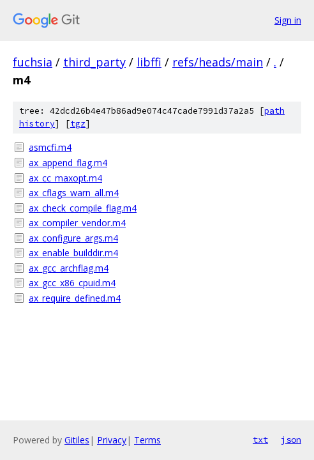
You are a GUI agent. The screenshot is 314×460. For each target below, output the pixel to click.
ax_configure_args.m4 (73, 238)
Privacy (111, 440)
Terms (147, 440)
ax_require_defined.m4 (75, 298)
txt (260, 439)
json (291, 439)
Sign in (287, 20)
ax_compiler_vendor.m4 (77, 223)
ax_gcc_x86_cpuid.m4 (72, 283)
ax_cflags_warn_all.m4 (74, 193)
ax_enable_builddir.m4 (73, 253)
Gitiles (76, 440)
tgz (78, 123)
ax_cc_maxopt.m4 (65, 178)
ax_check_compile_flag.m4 (83, 208)
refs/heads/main (217, 62)
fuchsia (32, 62)
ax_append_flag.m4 (68, 163)
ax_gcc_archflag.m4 (68, 268)
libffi (149, 62)
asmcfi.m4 (50, 147)
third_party (94, 62)
